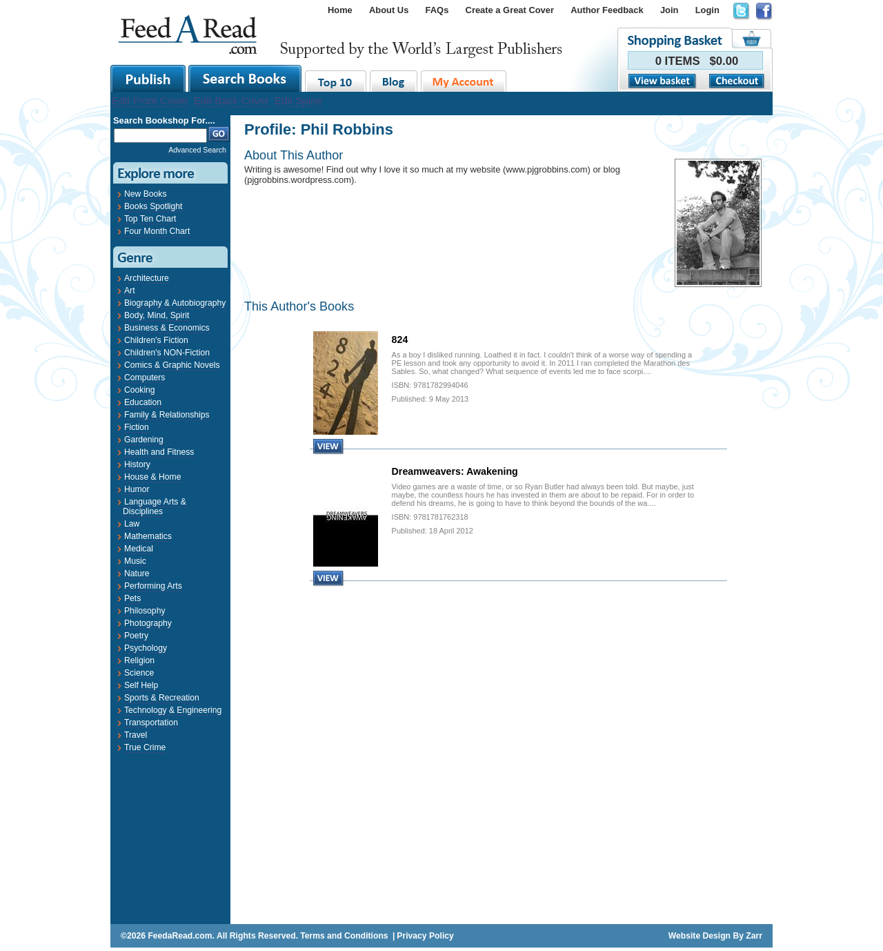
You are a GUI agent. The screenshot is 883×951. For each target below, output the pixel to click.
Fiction (136, 427)
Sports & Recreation (161, 698)
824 (400, 339)
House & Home (152, 477)
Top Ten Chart (150, 219)
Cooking (139, 390)
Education (142, 402)
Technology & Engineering (172, 710)
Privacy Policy (425, 936)
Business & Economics (167, 328)
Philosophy (144, 611)
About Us (388, 10)
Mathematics (148, 536)
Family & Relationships (167, 415)
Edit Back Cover (231, 100)
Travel (135, 735)
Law (131, 524)
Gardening (143, 439)
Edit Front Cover (150, 100)
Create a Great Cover (510, 10)
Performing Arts (153, 586)
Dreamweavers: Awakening (455, 471)
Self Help (141, 685)
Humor (136, 489)
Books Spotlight (153, 206)
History (137, 464)
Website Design (699, 936)
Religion (139, 660)
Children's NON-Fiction (167, 352)
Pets (132, 598)
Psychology (145, 648)
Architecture (146, 278)
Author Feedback (607, 10)
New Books (145, 194)
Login (707, 10)
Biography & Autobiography (175, 303)
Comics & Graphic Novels (172, 365)
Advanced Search (197, 150)
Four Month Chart (157, 231)
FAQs (437, 10)
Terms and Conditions (344, 936)
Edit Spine (298, 100)
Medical (138, 548)
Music (135, 561)
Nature (137, 573)
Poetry (136, 635)
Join (669, 10)
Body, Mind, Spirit (156, 315)
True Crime (145, 747)
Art (129, 290)
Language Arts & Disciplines (154, 506)
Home (340, 10)
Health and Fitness (159, 452)
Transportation (151, 722)
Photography (148, 623)
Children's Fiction (156, 340)
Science (139, 673)
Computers (144, 377)
